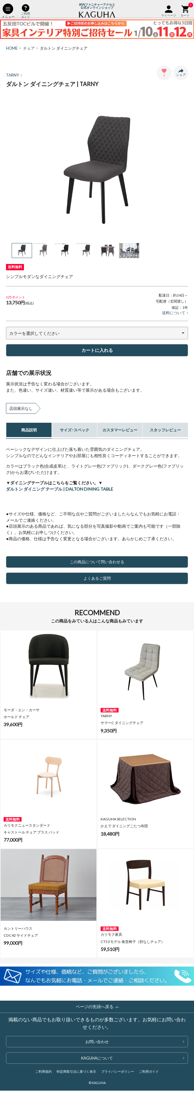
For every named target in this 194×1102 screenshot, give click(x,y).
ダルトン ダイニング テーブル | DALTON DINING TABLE (59, 489)
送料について (175, 312)
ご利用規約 (43, 1071)
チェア (29, 48)
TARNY (14, 75)
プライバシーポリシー (117, 1071)
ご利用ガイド (149, 1071)
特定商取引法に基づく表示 (76, 1071)
